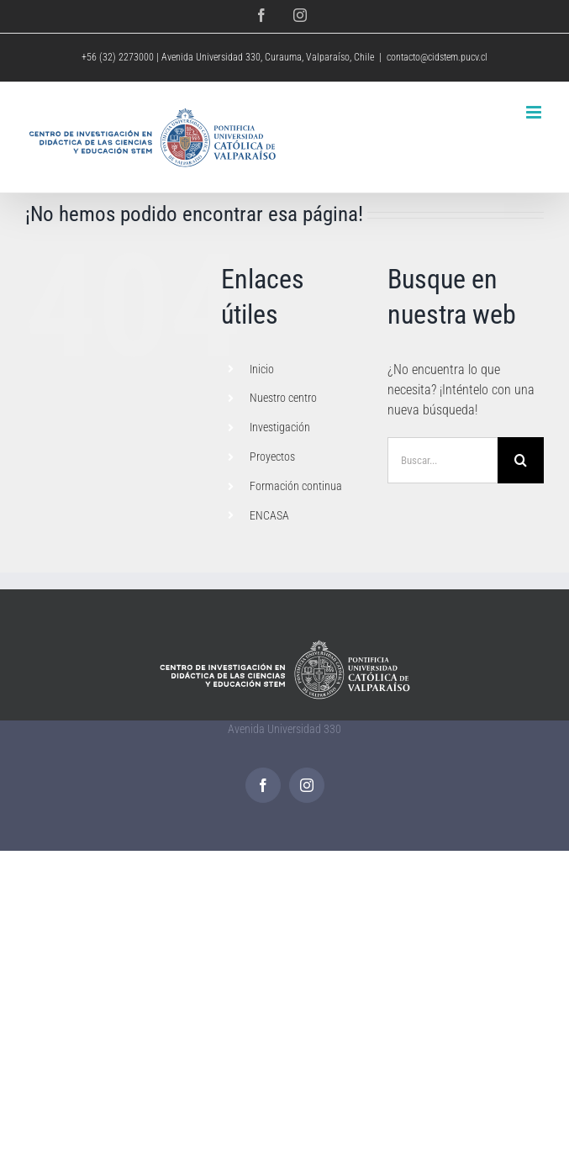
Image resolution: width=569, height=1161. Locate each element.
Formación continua (296, 486)
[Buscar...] (442, 460)
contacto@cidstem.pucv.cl (437, 57)
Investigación (280, 427)
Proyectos (272, 456)
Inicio (262, 369)
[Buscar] (521, 460)
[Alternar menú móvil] (535, 112)
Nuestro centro (283, 397)
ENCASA (269, 515)
